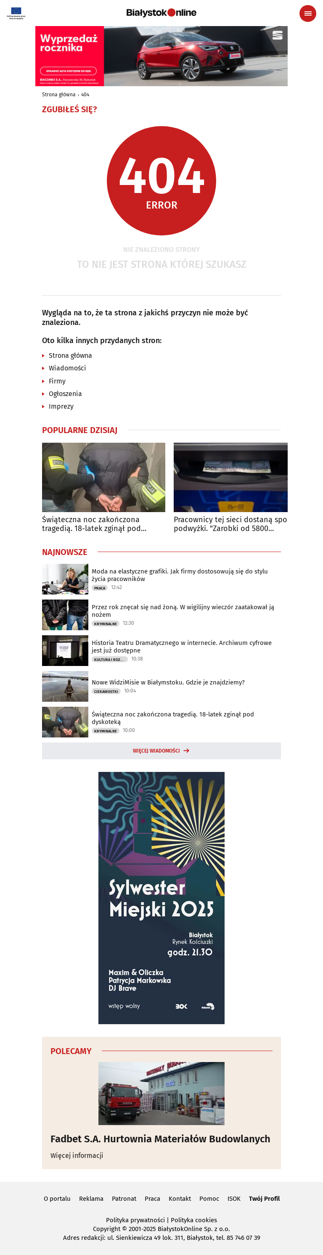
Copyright (106, 1229)
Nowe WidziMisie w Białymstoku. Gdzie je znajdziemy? (168, 682)
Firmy (57, 381)
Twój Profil (264, 1198)
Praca (99, 588)
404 (85, 95)
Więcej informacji (76, 1156)
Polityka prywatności (135, 1220)
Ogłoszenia (65, 394)
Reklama (91, 1198)
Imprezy (61, 406)
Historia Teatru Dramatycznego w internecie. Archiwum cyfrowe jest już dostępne (182, 646)
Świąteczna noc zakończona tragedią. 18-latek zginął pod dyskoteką (91, 524)
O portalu (57, 1198)
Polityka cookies (194, 1220)
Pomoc (209, 1198)
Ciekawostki (106, 692)
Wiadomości (67, 368)
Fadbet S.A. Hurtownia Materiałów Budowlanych (160, 1138)
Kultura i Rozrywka (111, 660)
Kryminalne (105, 624)
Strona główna (59, 95)
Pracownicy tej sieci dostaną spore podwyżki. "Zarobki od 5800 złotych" (234, 524)
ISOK (234, 1198)
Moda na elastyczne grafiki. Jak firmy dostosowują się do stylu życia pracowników (180, 575)
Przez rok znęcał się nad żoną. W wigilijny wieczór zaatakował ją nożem (183, 610)
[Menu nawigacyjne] (307, 13)
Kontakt (180, 1198)
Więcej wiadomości (156, 751)
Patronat (124, 1198)
